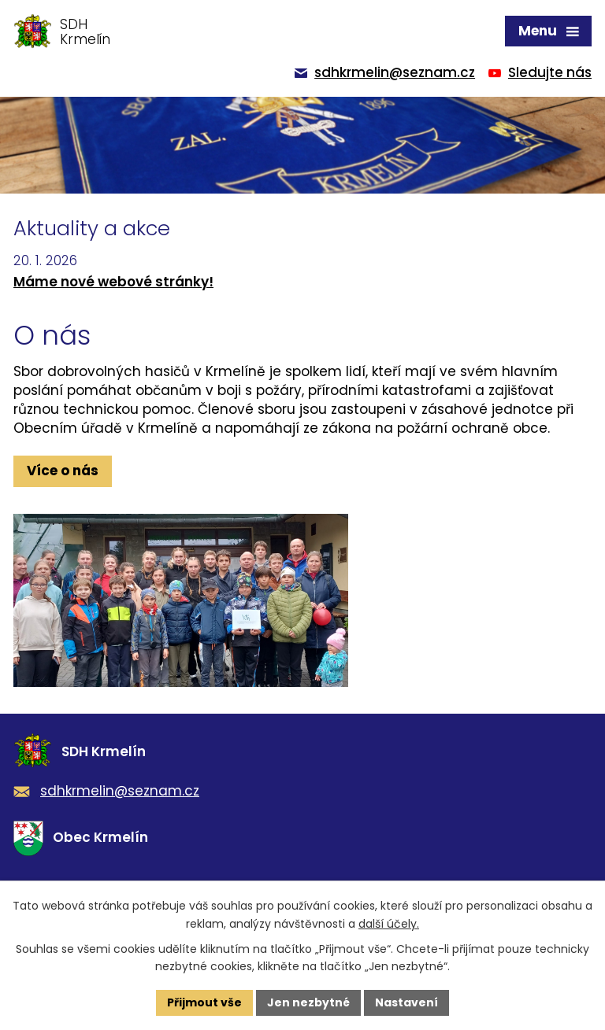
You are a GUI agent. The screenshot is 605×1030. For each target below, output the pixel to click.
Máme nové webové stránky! (113, 281)
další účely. (388, 924)
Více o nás (62, 470)
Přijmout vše (204, 1002)
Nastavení (406, 1002)
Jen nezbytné (308, 1002)
